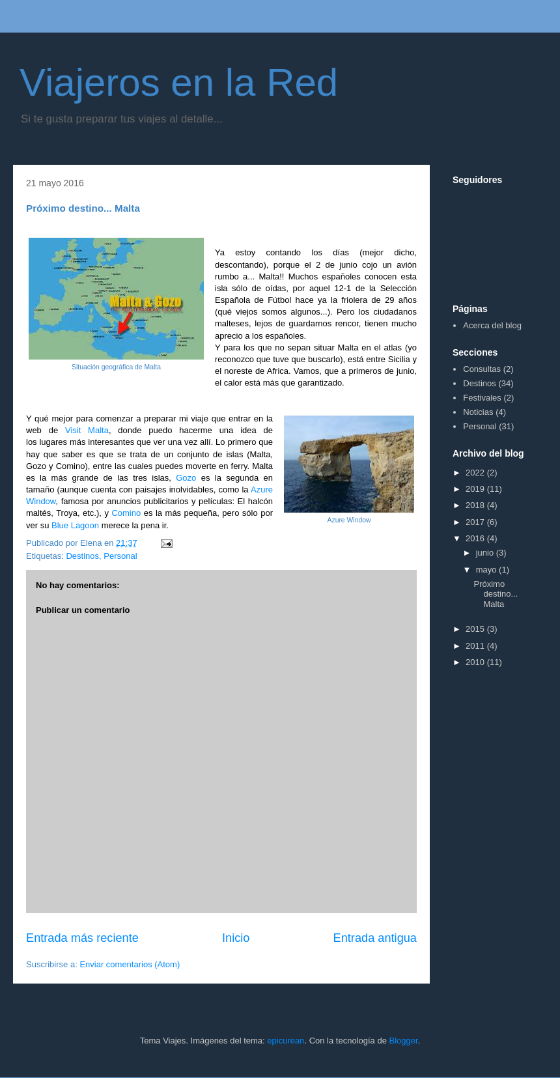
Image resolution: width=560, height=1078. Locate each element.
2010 (476, 662)
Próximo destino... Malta (495, 594)
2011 (476, 646)
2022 (476, 472)
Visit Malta (87, 430)
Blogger (403, 1040)
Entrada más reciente (82, 937)
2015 (476, 629)
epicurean (285, 1040)
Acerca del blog (492, 325)
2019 (476, 489)
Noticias (478, 412)
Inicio (235, 937)
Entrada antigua (375, 937)
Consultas (482, 369)
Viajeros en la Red (179, 82)
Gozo (186, 478)
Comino (126, 513)
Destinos (82, 556)
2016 (476, 538)
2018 (476, 505)
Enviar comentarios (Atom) (129, 964)
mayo (487, 569)
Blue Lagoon (75, 525)
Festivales (482, 398)
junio (486, 553)
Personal (120, 556)
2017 (476, 522)
